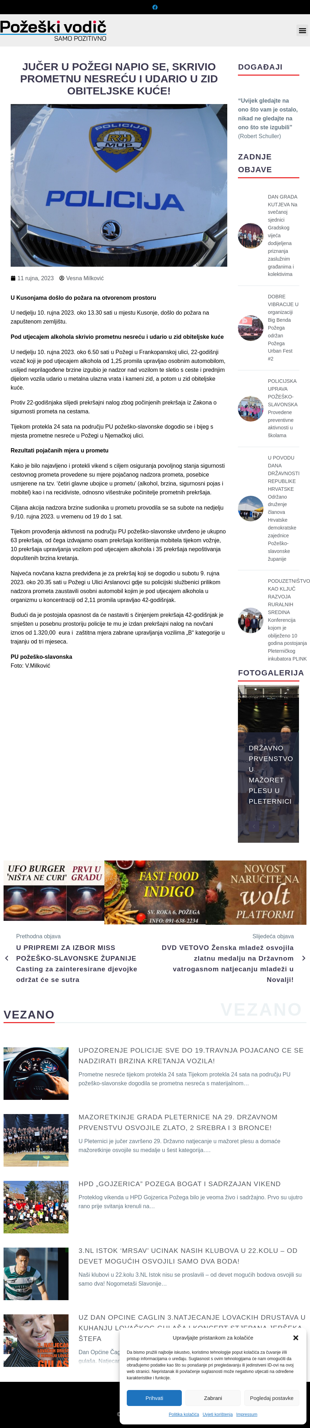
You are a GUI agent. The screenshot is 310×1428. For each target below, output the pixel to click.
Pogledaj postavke (272, 1398)
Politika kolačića (184, 1414)
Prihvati (154, 1398)
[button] (295, 1337)
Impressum (246, 1414)
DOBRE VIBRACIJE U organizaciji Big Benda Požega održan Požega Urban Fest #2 (283, 328)
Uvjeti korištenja (218, 1414)
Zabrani (213, 1398)
